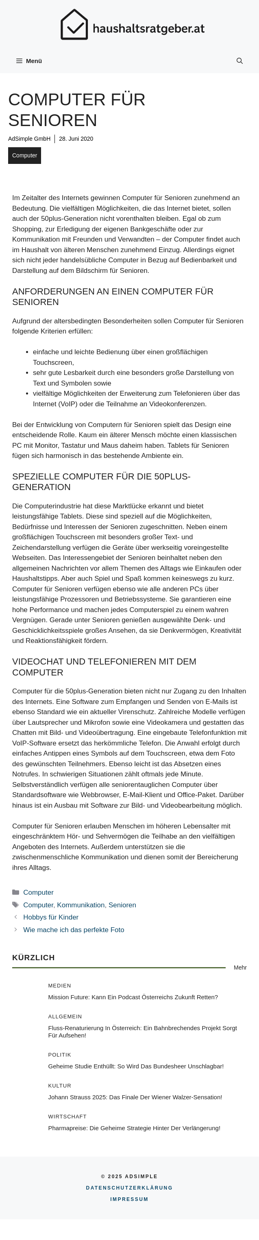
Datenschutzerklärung (129, 1188)
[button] (240, 61)
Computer (24, 155)
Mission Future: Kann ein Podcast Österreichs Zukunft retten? (133, 997)
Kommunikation (80, 905)
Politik (60, 1054)
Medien (60, 985)
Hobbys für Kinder (50, 917)
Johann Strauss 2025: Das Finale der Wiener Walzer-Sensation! (135, 1097)
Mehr (240, 967)
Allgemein (65, 1016)
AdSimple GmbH (29, 138)
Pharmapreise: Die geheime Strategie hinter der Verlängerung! (134, 1127)
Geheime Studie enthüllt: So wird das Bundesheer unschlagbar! (136, 1066)
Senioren (122, 905)
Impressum (129, 1199)
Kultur (60, 1085)
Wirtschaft (67, 1116)
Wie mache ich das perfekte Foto (73, 930)
